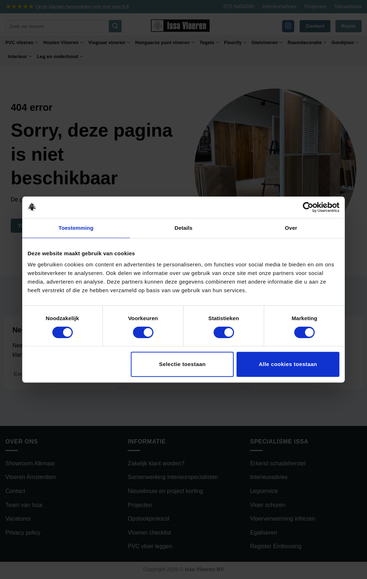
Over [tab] (291, 228)
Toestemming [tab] (76, 228)
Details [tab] (183, 228)
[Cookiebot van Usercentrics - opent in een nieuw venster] (308, 207)
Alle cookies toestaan (288, 364)
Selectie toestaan (182, 364)
